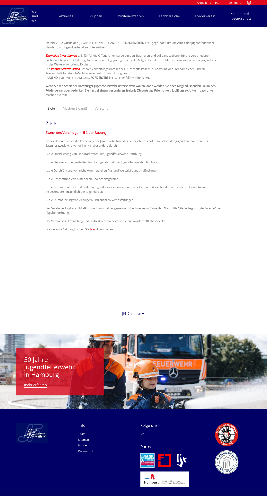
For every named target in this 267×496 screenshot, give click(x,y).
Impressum (85, 441)
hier (92, 229)
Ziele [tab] (51, 108)
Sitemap (83, 435)
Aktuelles (66, 16)
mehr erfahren (35, 380)
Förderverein (205, 16)
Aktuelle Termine (208, 3)
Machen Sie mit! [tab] (75, 108)
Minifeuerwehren (131, 16)
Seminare (235, 3)
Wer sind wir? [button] (34, 16)
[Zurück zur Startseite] (14, 16)
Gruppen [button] (95, 16)
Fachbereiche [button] (169, 16)
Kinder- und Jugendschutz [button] (241, 16)
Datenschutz (86, 447)
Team (81, 429)
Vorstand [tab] (101, 108)
